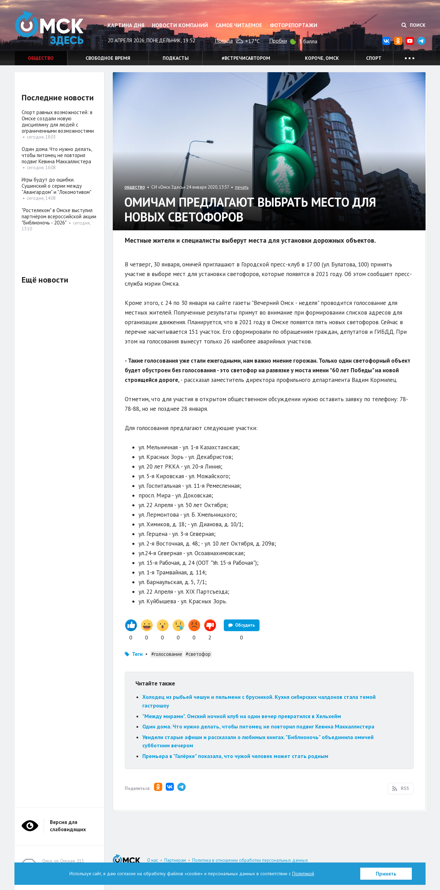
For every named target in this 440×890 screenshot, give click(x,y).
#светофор (198, 654)
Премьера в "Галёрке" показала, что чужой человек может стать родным (235, 755)
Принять (386, 873)
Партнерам (175, 860)
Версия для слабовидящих (68, 826)
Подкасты (176, 58)
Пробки (278, 40)
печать (242, 187)
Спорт (374, 58)
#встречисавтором (246, 58)
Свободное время (108, 58)
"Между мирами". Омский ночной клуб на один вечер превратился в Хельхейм (241, 716)
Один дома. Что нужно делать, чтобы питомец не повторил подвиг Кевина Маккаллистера (258, 726)
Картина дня (126, 25)
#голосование (166, 654)
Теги (137, 654)
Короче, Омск (322, 58)
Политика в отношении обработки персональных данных (250, 860)
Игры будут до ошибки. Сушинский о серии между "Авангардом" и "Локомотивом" (56, 185)
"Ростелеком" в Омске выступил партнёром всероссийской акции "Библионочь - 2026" (59, 216)
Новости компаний (180, 25)
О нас (152, 860)
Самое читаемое (239, 25)
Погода (224, 40)
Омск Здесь (49, 28)
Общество (41, 58)
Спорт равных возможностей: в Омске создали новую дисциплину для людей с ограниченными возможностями (58, 121)
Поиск (414, 25)
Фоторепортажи (293, 25)
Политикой (303, 873)
